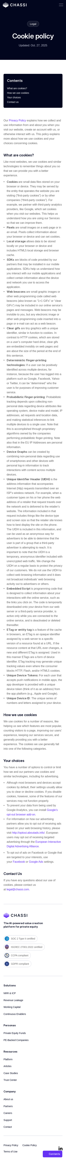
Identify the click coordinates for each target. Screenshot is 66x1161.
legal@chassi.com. (18, 889)
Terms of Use (10, 1151)
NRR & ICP (10, 993)
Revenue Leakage (13, 1000)
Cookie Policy (29, 1145)
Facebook (19, 861)
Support (8, 1120)
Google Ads (36, 861)
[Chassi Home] (15, 5)
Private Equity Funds (15, 1033)
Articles (7, 1066)
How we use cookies (18, 93)
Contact (8, 1126)
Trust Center (10, 1080)
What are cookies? (17, 88)
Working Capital (12, 1007)
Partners (8, 1106)
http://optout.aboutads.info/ (28, 832)
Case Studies (11, 1073)
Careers (8, 1113)
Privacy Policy (17, 120)
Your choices (14, 97)
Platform (8, 1059)
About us (8, 1099)
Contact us (13, 102)
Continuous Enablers (15, 1014)
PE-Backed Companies (16, 1040)
